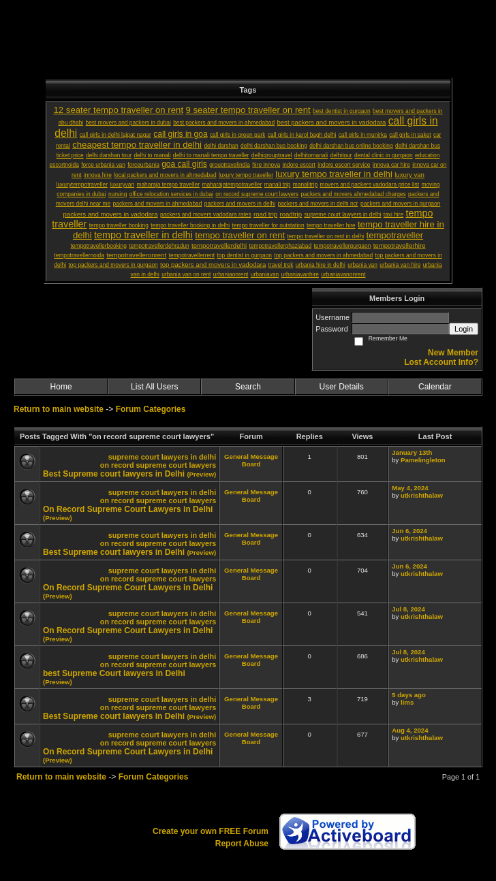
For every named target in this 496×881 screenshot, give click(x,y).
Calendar (435, 386)
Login (463, 329)
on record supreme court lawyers (158, 465)
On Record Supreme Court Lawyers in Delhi (128, 509)
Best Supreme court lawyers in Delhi (114, 474)
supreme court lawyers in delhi (162, 457)
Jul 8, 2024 (408, 609)
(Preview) (201, 474)
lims (407, 702)
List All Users (154, 386)
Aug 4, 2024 (410, 730)
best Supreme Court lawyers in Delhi (114, 673)
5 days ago (409, 695)
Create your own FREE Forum (210, 831)
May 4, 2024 (410, 488)
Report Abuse (241, 843)
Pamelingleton (423, 460)
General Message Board (251, 460)
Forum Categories (151, 409)
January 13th (412, 452)
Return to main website (60, 409)
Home (61, 386)
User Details (341, 386)
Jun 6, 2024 (409, 530)
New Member (453, 352)
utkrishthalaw (422, 495)
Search (248, 386)
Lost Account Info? (441, 362)
